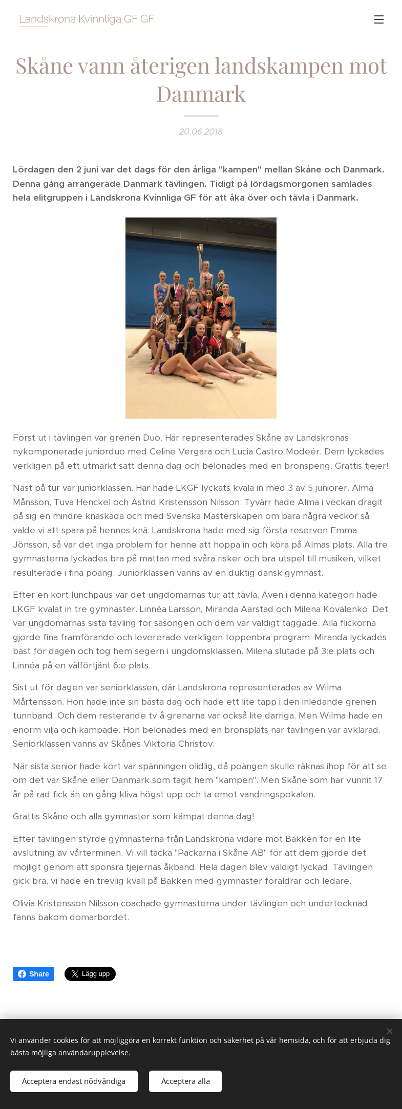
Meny (379, 19)
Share (33, 974)
